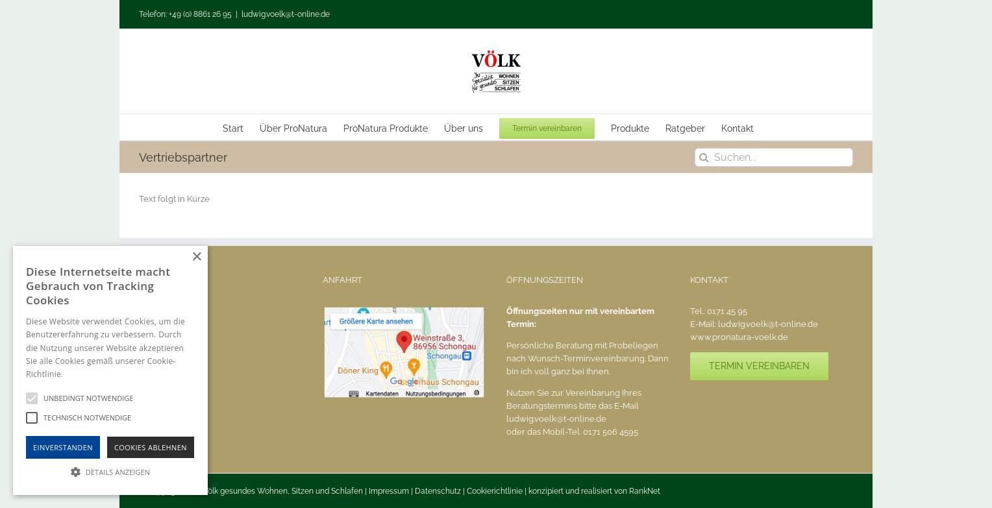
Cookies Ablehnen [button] (150, 447)
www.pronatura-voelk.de (739, 337)
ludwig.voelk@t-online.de (286, 14)
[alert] (110, 370)
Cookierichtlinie (495, 491)
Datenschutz (438, 491)
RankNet (644, 491)
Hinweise (81, 374)
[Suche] (704, 157)
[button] (110, 471)
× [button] (196, 257)
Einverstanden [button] (63, 447)
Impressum (389, 491)
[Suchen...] (774, 157)
